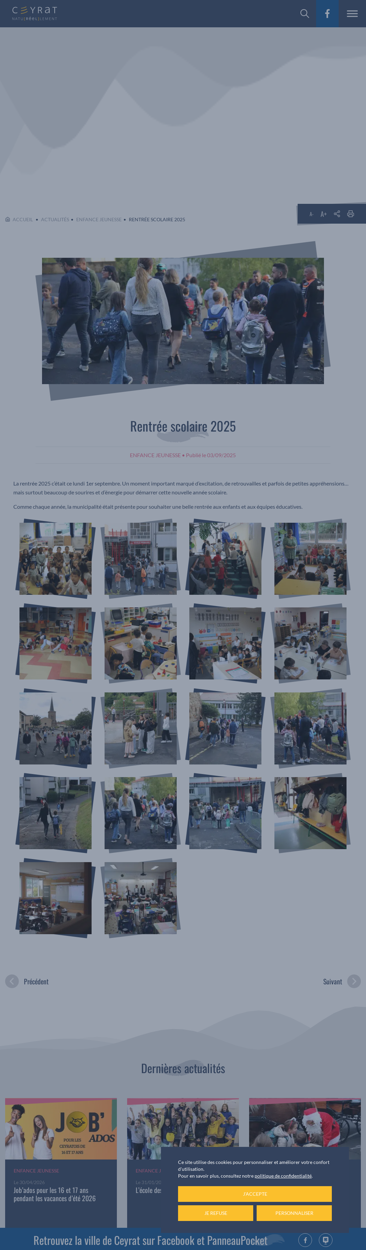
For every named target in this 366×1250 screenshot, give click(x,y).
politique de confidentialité (283, 1176)
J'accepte (255, 1194)
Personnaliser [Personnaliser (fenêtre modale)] (294, 1213)
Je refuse (215, 1213)
